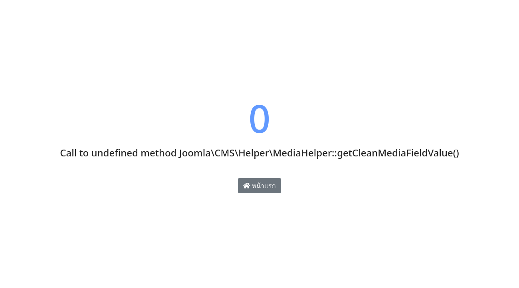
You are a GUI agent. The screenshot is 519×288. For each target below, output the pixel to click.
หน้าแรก (259, 185)
